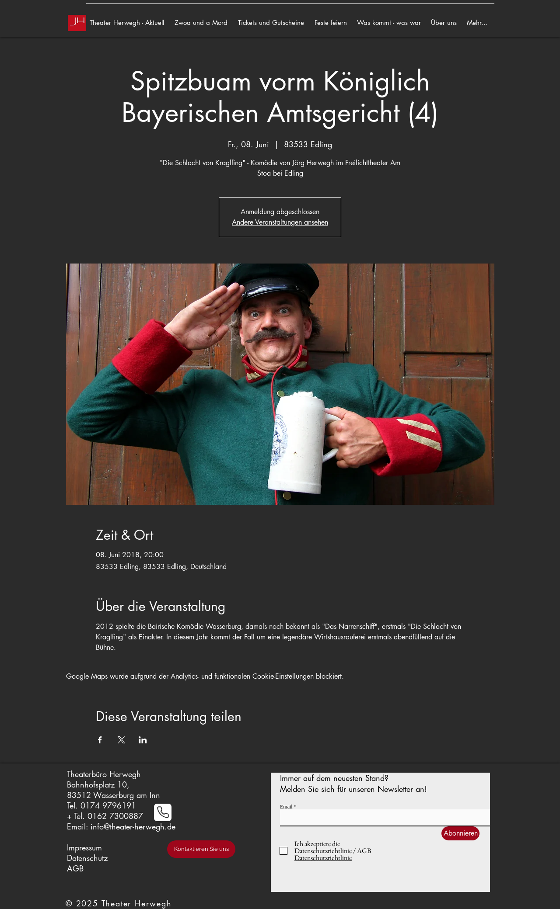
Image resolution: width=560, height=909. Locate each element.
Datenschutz (87, 858)
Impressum (84, 847)
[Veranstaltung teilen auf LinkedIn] (143, 739)
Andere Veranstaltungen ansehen (280, 222)
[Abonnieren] (460, 833)
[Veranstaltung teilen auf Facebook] (100, 739)
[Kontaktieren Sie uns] (201, 849)
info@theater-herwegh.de (133, 826)
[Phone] (163, 812)
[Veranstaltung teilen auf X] (121, 739)
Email (286, 806)
